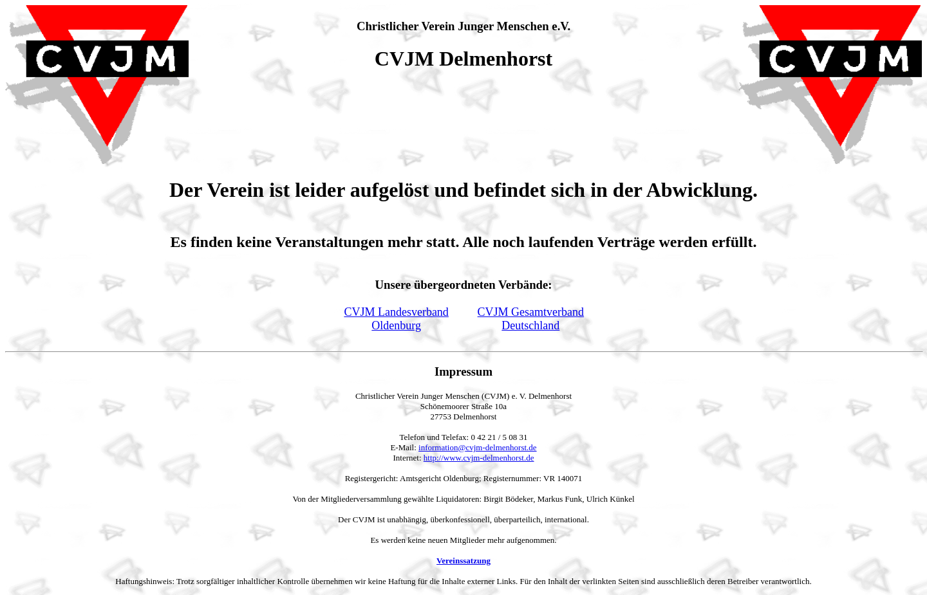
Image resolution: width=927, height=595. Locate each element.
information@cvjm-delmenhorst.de (477, 447)
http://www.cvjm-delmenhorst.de (479, 457)
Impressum (463, 371)
